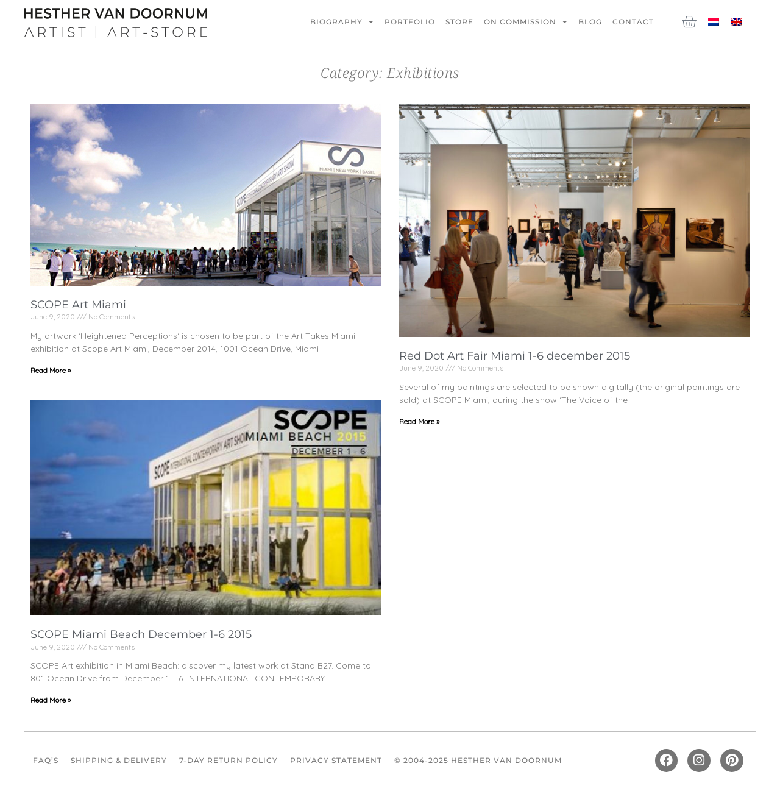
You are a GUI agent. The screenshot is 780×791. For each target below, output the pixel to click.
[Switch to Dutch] (713, 21)
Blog (590, 21)
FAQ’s (45, 760)
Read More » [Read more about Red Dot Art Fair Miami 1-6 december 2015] (419, 421)
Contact (633, 21)
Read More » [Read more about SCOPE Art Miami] (50, 370)
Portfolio (410, 21)
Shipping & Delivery (119, 760)
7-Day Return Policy (228, 760)
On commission (526, 22)
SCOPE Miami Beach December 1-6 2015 (141, 634)
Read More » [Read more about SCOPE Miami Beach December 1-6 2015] (50, 699)
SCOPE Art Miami (78, 304)
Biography (342, 22)
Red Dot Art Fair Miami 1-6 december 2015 (514, 356)
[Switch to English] (736, 21)
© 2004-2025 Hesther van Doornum (478, 760)
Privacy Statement (336, 760)
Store (459, 21)
